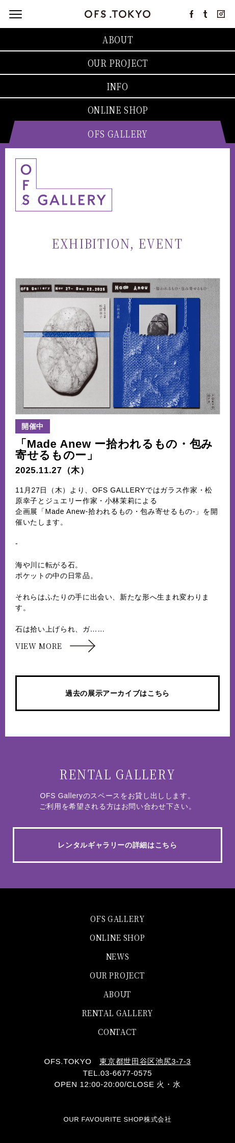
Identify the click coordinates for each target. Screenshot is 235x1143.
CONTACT (117, 1031)
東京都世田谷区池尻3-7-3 (145, 1061)
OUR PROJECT (117, 974)
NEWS (117, 955)
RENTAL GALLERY (117, 1012)
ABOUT (117, 993)
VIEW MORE (38, 646)
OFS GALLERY (117, 918)
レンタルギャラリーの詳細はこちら (117, 845)
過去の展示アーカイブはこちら (117, 693)
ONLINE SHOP (117, 937)
